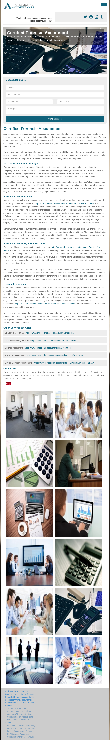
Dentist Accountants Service (19, 731)
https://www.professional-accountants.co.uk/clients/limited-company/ (64, 363)
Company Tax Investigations (19, 714)
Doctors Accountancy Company (21, 728)
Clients (8, 722)
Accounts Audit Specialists (19, 711)
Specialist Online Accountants (18, 700)
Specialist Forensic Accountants (19, 697)
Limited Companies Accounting (21, 725)
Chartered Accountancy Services (19, 694)
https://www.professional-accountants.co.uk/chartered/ (50, 333)
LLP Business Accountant (18, 734)
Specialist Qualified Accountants (19, 703)
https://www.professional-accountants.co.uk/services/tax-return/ (55, 355)
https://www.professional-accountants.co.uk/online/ (53, 340)
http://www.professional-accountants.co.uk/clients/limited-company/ (64, 203)
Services (9, 705)
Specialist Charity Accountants (20, 737)
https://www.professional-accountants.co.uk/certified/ (48, 348)
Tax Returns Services (16, 708)
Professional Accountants (16, 691)
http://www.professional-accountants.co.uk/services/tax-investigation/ (45, 304)
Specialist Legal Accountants (20, 717)
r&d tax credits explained (18, 720)
